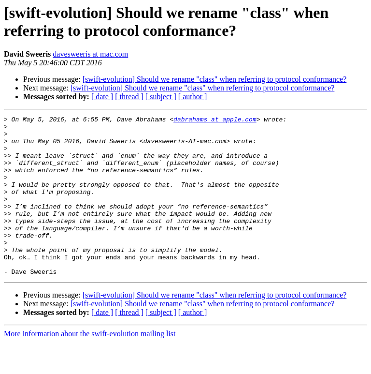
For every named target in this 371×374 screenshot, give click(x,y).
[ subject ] (160, 96)
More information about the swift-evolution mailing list (90, 365)
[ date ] (102, 96)
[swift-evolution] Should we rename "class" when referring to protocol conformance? (215, 79)
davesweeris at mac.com (90, 54)
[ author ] (192, 96)
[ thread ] (129, 96)
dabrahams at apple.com (215, 120)
